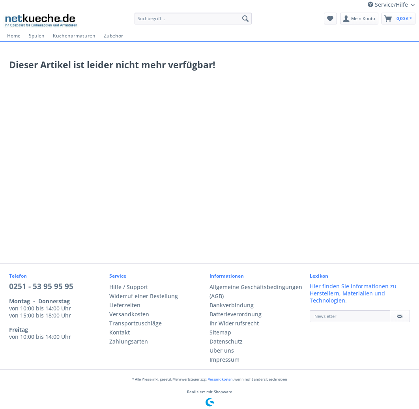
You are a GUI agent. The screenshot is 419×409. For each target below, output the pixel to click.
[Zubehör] (113, 35)
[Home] (14, 35)
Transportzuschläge (135, 323)
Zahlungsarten (128, 341)
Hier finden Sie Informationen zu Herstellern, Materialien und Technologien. (353, 293)
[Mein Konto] (359, 18)
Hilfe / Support (128, 287)
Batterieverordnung (236, 314)
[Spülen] (37, 35)
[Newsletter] (350, 316)
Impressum (224, 359)
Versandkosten (129, 314)
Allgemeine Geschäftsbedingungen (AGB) (256, 292)
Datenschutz (226, 341)
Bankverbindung (232, 305)
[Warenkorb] (398, 18)
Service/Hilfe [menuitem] (389, 4)
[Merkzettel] (330, 18)
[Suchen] (245, 18)
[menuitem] (193, 22)
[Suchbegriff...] (193, 18)
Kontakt (119, 332)
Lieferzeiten (124, 305)
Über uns (222, 350)
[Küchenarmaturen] (74, 35)
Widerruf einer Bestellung (143, 296)
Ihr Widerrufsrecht (234, 323)
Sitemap (220, 332)
